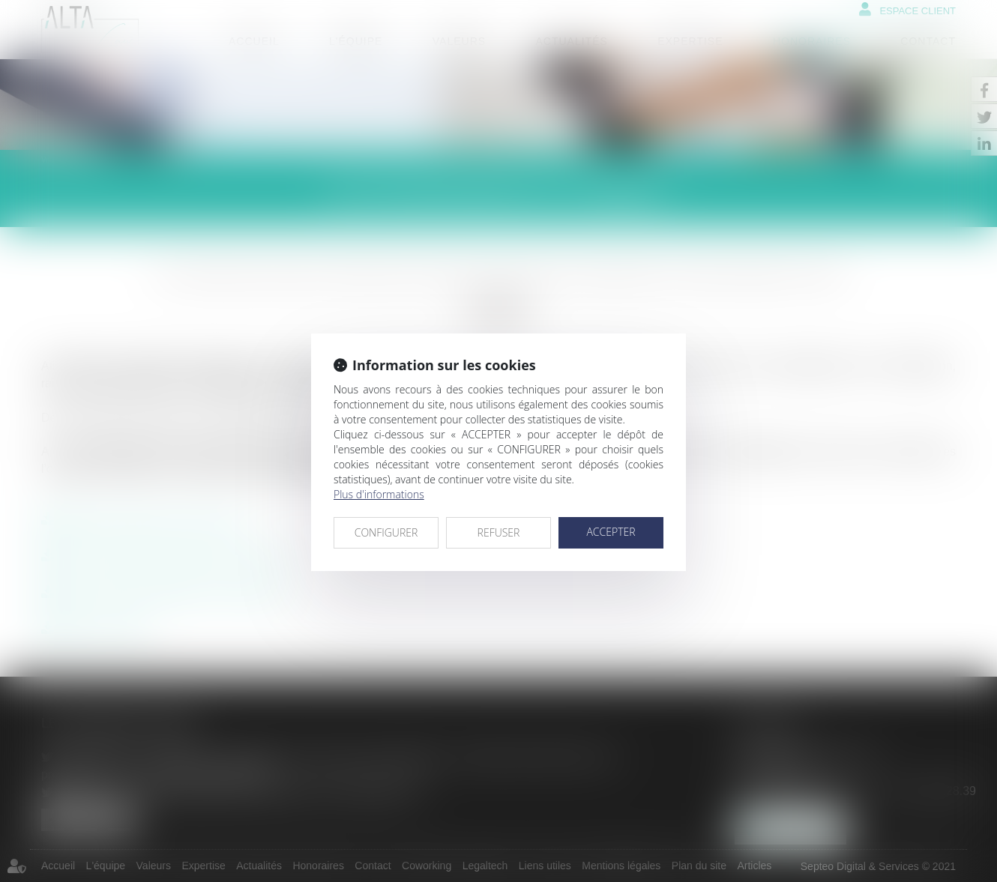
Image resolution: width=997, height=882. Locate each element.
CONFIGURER (386, 532)
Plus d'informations (379, 494)
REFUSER (499, 532)
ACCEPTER (610, 532)
